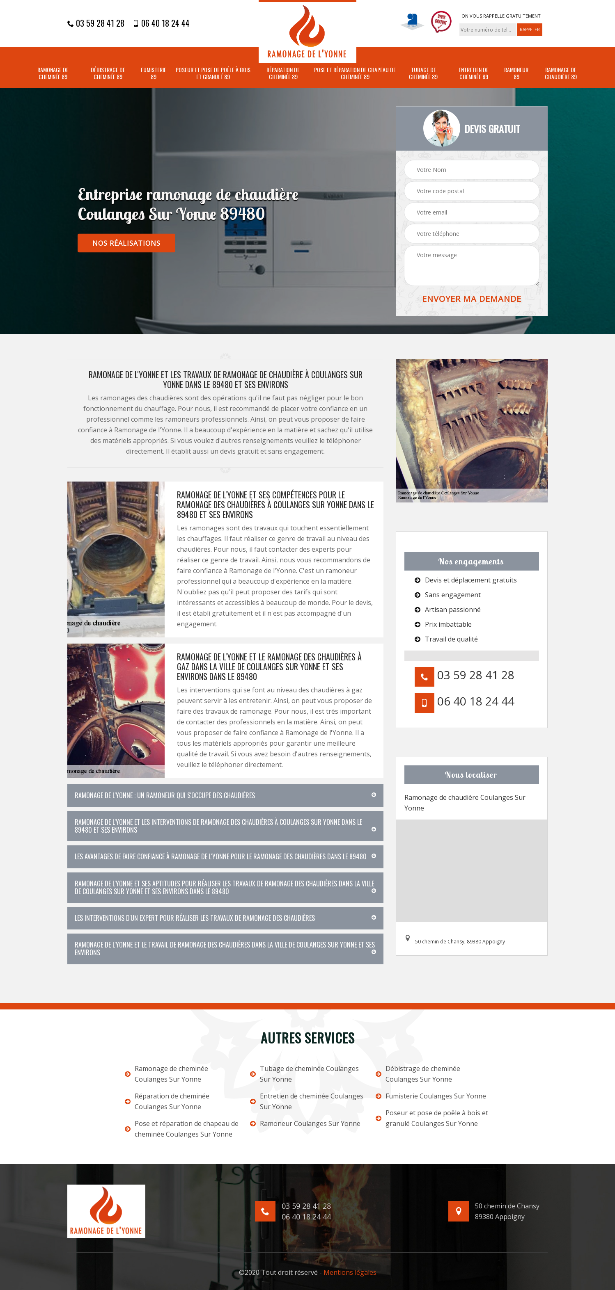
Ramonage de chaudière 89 (561, 73)
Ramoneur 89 (516, 73)
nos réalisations (126, 243)
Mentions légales (350, 1272)
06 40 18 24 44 (161, 23)
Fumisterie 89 (153, 73)
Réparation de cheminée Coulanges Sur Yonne (167, 1101)
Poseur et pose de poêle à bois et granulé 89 (213, 73)
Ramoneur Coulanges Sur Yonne (305, 1123)
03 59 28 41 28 (95, 23)
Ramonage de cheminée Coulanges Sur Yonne (166, 1074)
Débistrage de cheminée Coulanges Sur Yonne (418, 1074)
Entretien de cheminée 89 (474, 73)
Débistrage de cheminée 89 (108, 73)
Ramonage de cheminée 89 (53, 73)
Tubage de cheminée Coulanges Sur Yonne (304, 1074)
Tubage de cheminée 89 (423, 73)
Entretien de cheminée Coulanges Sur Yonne (306, 1101)
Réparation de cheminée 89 (283, 73)
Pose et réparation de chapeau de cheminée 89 (355, 73)
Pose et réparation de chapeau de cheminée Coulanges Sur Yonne (182, 1129)
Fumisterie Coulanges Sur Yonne (431, 1095)
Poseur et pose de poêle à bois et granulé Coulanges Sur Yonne (432, 1118)
